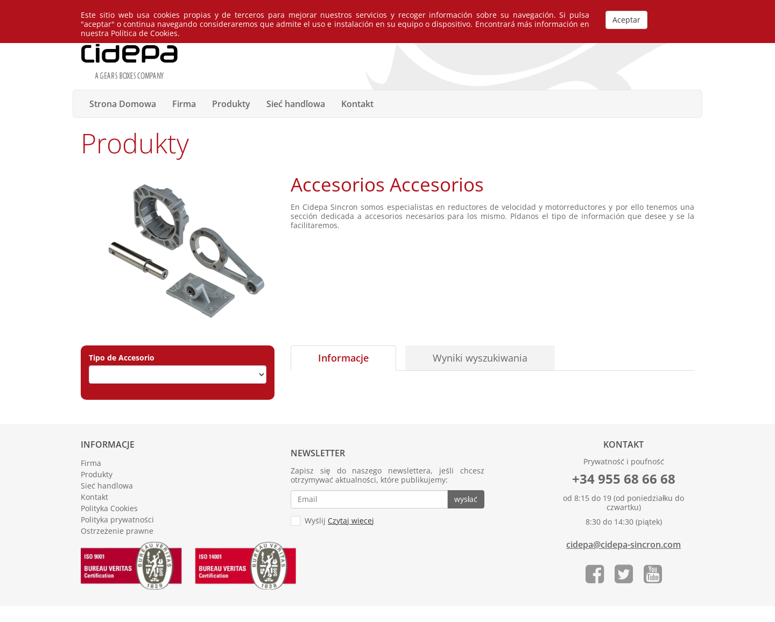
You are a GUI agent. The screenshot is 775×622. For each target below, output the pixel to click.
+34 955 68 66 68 (623, 478)
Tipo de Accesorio (121, 358)
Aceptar (626, 20)
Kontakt (357, 104)
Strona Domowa (122, 104)
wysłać (465, 499)
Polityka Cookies (109, 508)
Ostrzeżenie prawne (117, 531)
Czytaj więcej (351, 520)
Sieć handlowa (295, 104)
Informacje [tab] (343, 357)
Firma (184, 104)
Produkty (231, 104)
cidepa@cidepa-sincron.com (623, 544)
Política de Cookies (144, 33)
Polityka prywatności (117, 519)
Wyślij (332, 521)
